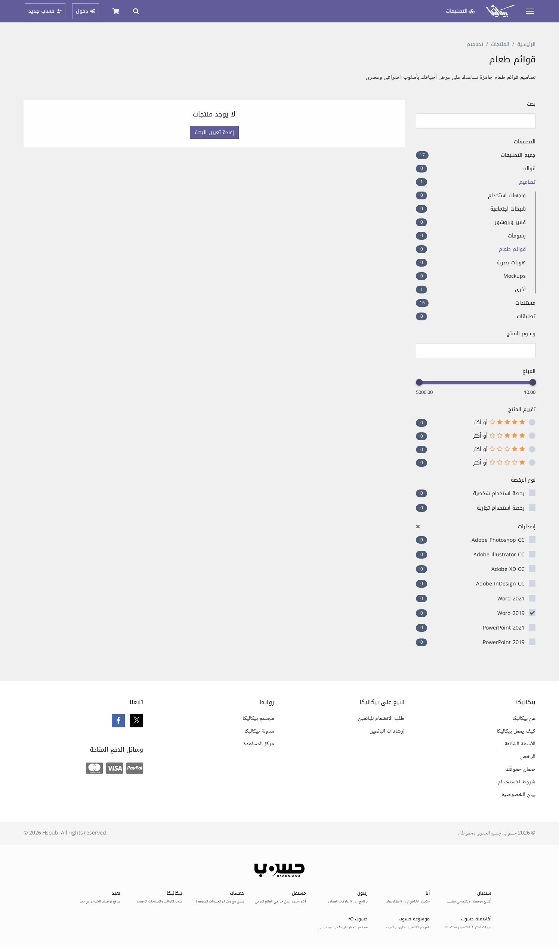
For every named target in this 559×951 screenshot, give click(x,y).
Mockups (471, 276)
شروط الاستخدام (516, 782)
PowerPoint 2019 (504, 642)
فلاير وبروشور (471, 222)
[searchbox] (529, 351)
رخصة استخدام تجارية (501, 508)
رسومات (471, 236)
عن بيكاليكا (523, 719)
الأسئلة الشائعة (519, 744)
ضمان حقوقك (520, 769)
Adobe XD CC (508, 569)
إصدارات (475, 527)
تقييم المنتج (521, 409)
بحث (531, 104)
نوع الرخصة (523, 480)
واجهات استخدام (471, 195)
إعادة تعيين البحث (214, 132)
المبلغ (528, 371)
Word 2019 (511, 613)
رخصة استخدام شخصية (499, 493)
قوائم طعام (471, 249)
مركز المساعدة (258, 744)
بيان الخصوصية (518, 795)
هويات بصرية (471, 263)
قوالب (475, 169)
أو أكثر (499, 422)
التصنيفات (524, 142)
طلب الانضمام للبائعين (381, 719)
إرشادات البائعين (387, 731)
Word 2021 (511, 599)
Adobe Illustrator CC (499, 555)
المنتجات (500, 44)
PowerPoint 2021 (504, 628)
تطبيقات (475, 316)
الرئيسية (526, 44)
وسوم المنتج (521, 334)
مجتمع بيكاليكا (258, 719)
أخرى (471, 289)
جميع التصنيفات (475, 155)
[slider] (532, 382)
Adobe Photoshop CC (498, 540)
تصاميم (475, 44)
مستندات (475, 303)
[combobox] (475, 350)
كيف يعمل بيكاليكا (516, 731)
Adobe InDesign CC (500, 584)
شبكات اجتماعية (471, 209)
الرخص (527, 757)
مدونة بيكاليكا (259, 731)
